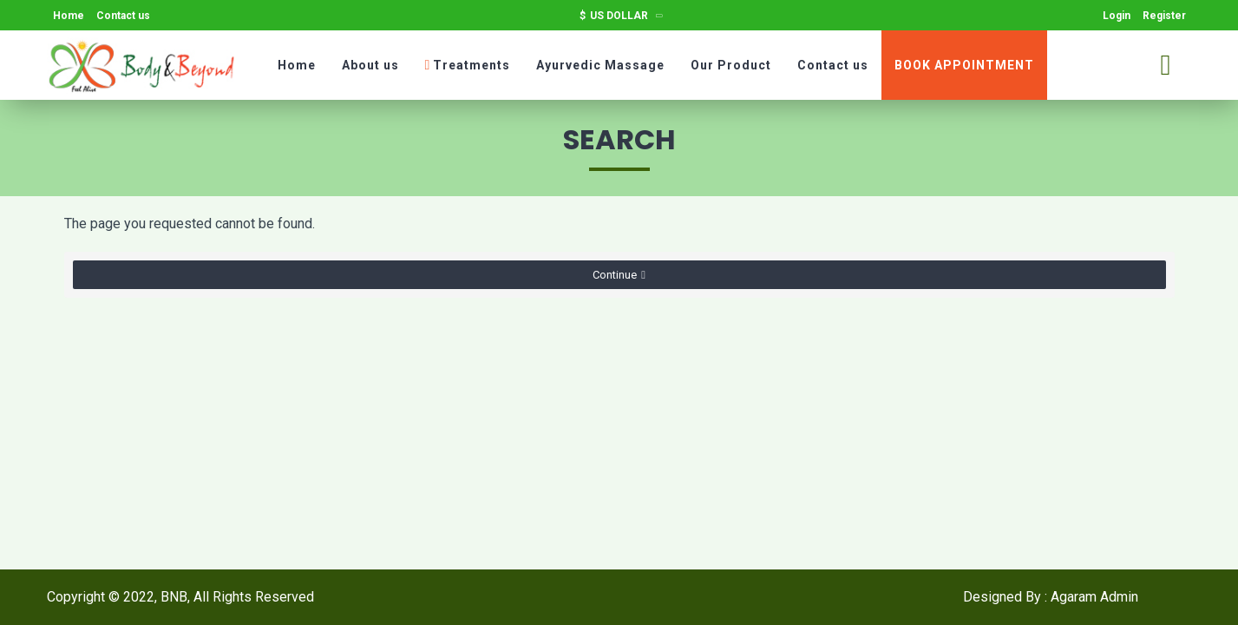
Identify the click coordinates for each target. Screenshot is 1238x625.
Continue (615, 274)
